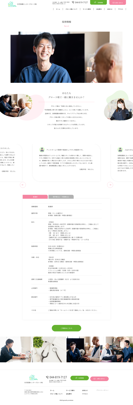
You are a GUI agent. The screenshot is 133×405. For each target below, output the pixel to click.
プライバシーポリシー (102, 391)
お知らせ (109, 9)
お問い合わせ (117, 3)
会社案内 (99, 9)
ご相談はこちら (66, 329)
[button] (23, 185)
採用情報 (98, 2)
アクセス (120, 9)
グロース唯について (71, 9)
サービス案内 (87, 9)
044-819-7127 (80, 2)
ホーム (58, 9)
